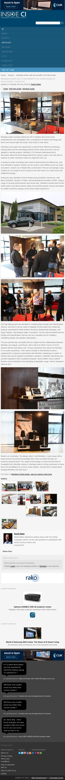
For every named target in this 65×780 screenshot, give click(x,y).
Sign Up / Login (8, 70)
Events (5, 38)
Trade (5, 89)
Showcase (7, 52)
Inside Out (7, 61)
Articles (6, 42)
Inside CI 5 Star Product (32, 615)
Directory (7, 65)
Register (43, 566)
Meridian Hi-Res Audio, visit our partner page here (31, 474)
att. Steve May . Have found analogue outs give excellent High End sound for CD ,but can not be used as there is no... (14, 725)
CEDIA (4, 774)
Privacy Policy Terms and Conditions (6, 758)
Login (12, 566)
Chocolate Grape (56, 778)
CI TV (4, 56)
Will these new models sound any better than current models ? (13, 687)
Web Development (39, 778)
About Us (4, 753)
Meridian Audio (29, 89)
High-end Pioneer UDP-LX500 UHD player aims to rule (37, 679)
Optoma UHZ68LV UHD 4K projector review (32, 607)
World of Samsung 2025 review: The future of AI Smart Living (32, 642)
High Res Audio (15, 89)
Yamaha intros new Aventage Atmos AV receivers (35, 696)
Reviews (6, 47)
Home (32, 29)
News (4, 33)
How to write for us (8, 770)
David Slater (36, 84)
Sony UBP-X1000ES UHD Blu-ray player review (34, 736)
